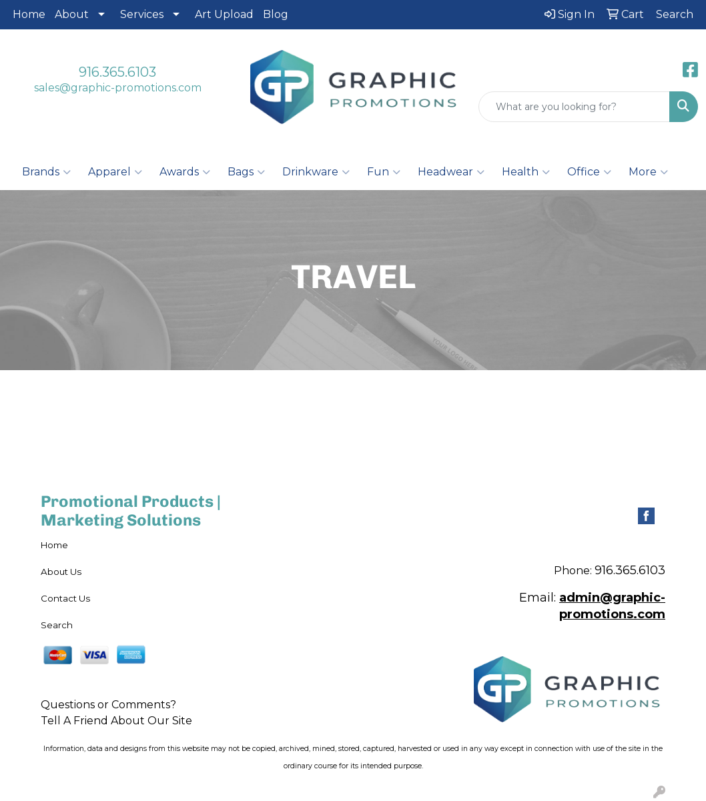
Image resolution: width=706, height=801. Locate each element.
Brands (46, 172)
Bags (246, 172)
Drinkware (316, 172)
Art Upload (224, 14)
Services (141, 14)
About (72, 14)
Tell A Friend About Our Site (116, 720)
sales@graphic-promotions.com (118, 87)
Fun (383, 172)
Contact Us (65, 598)
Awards (184, 172)
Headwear (451, 172)
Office (589, 172)
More (648, 172)
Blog (275, 14)
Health (526, 172)
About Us (61, 571)
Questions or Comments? (108, 704)
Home (29, 14)
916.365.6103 (117, 72)
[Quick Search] (574, 106)
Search (57, 625)
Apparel (115, 172)
